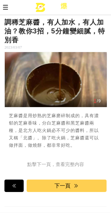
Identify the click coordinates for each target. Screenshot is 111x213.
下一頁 (66, 186)
